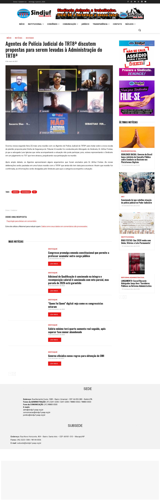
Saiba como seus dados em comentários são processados (64, 226)
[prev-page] (10, 373)
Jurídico (15, 192)
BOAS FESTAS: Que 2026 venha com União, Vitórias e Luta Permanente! (136, 241)
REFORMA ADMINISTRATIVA (132, 277)
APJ (122, 196)
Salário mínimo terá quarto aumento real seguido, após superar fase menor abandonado (77, 330)
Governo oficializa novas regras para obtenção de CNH (76, 356)
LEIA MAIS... (54, 264)
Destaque (30, 37)
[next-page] (14, 373)
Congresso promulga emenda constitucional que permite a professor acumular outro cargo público (78, 254)
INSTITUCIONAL (127, 237)
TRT (34, 192)
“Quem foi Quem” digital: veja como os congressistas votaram (75, 305)
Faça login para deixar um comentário (21, 221)
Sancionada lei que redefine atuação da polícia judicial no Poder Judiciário (136, 201)
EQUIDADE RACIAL (128, 151)
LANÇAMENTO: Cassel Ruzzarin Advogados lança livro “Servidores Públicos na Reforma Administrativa (136, 283)
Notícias (18, 37)
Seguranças (26, 192)
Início (9, 37)
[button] (140, 30)
